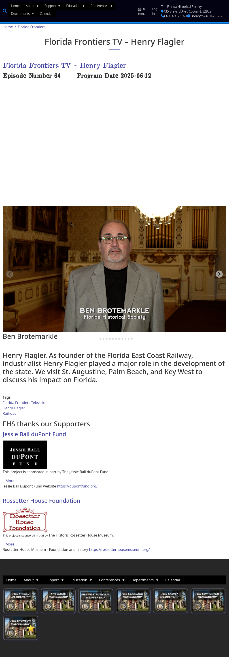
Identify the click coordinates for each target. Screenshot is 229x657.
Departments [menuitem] (21, 14)
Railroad (10, 413)
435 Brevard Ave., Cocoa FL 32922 (186, 11)
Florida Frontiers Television (25, 402)
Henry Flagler (14, 408)
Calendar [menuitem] (46, 13)
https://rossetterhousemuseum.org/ (119, 549)
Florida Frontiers (31, 26)
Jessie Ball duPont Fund (34, 434)
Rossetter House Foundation (41, 500)
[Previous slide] (9, 274)
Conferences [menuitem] (100, 7)
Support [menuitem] (51, 7)
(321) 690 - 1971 (174, 16)
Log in (154, 11)
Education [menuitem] (74, 7)
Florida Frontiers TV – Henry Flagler (64, 65)
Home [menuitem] (15, 6)
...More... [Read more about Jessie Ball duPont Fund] (10, 480)
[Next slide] (219, 274)
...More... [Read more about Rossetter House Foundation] (10, 544)
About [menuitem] (31, 7)
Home (8, 26)
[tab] (97, 338)
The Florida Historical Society (181, 6)
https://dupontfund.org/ (77, 486)
